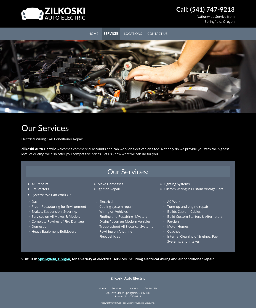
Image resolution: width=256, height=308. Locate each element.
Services (116, 288)
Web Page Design (125, 303)
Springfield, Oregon (54, 259)
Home (102, 288)
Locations (132, 288)
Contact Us (151, 288)
